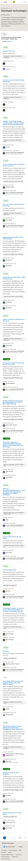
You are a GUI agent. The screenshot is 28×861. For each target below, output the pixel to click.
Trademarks (14, 856)
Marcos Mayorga (10, 634)
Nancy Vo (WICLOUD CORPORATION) (15, 192)
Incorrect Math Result (9, 570)
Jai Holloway (9, 260)
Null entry (6, 651)
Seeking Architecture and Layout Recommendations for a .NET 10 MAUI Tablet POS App (13, 402)
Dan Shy (8, 147)
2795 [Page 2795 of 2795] (20, 838)
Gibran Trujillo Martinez (11, 425)
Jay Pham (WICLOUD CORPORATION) (15, 525)
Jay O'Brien (8, 795)
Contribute (3, 852)
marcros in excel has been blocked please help (13, 80)
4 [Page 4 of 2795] (14, 838)
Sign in (25, 2)
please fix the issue (8, 51)
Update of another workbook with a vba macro (14, 320)
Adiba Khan (8, 761)
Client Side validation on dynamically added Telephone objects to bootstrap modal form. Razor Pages (13, 444)
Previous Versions (13, 850)
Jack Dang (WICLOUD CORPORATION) (15, 225)
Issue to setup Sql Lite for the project (12, 537)
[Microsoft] (14, 2)
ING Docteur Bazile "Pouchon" (13, 664)
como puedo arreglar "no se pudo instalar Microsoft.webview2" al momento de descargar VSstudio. (13, 609)
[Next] (24, 837)
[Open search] (21, 2)
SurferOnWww (9, 477)
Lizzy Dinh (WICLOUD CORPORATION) (15, 152)
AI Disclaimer (4, 850)
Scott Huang (9, 552)
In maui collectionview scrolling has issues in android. (14, 165)
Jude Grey (8, 591)
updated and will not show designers (11, 773)
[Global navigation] (1, 2)
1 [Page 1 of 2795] (4, 838)
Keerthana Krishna (10, 187)
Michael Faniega (9, 714)
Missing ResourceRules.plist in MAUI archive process (14, 278)
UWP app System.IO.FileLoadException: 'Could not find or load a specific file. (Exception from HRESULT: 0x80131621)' (14, 492)
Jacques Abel (9, 345)
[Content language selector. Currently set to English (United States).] (8, 843)
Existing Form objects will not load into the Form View (13, 363)
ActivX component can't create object (12, 813)
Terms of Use (19, 854)
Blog (20, 850)
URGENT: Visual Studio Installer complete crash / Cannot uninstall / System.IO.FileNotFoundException (13, 122)
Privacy (9, 852)
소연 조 (7, 709)
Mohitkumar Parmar (10, 822)
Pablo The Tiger (9, 471)
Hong (7, 519)
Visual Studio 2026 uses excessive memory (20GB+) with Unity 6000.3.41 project (13, 682)
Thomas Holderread (10, 383)
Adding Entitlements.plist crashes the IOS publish (13, 238)
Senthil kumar (9, 828)
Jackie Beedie (9, 220)
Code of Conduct (5, 856)
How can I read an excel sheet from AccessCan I (13, 205)
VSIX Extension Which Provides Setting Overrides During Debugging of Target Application (13, 727)
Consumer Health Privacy (7, 854)
